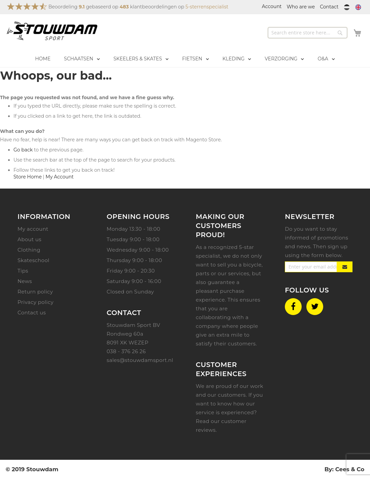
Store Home (27, 177)
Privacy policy (36, 302)
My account (33, 229)
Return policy (35, 291)
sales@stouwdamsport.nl (140, 360)
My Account (59, 177)
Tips (23, 270)
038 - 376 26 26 (126, 351)
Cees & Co (349, 469)
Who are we (301, 7)
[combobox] (307, 32)
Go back (23, 150)
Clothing (29, 250)
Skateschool (33, 260)
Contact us (32, 312)
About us (29, 239)
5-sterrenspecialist (207, 7)
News (25, 281)
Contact (329, 7)
